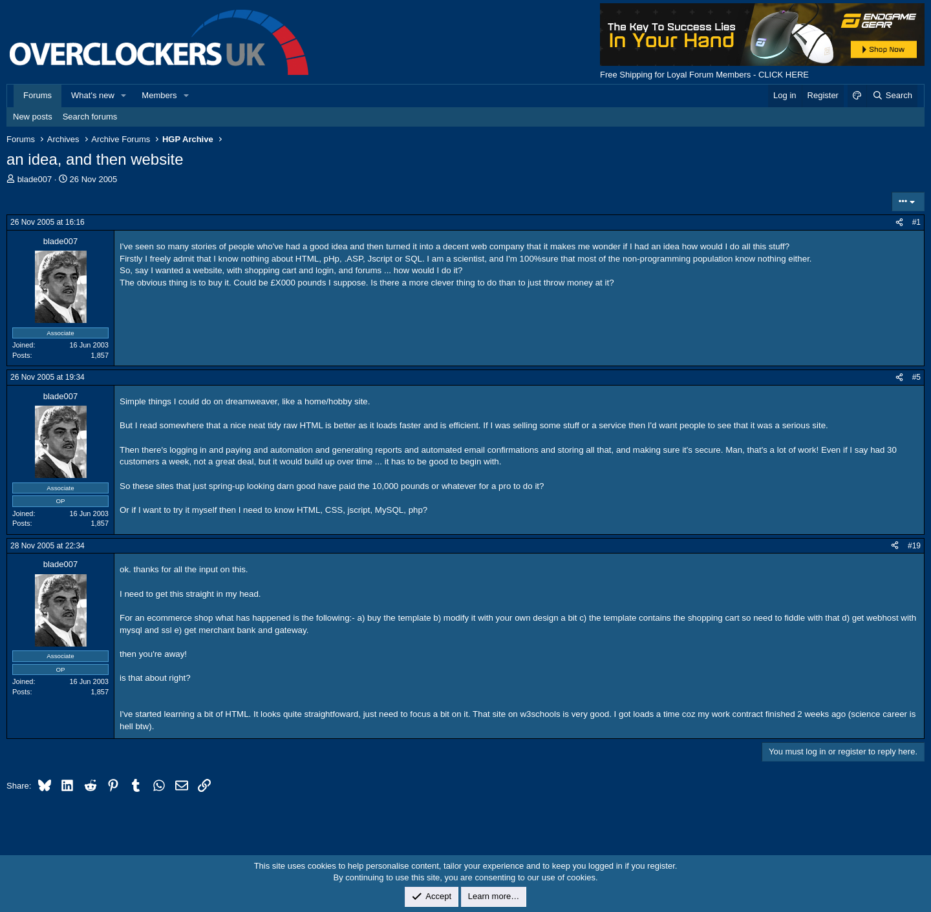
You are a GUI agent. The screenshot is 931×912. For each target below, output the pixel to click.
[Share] (899, 222)
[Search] (891, 96)
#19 (914, 545)
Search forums (90, 116)
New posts (32, 116)
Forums (37, 95)
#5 (916, 377)
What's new (92, 95)
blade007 (34, 179)
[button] (124, 96)
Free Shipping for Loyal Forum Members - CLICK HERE (704, 74)
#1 (916, 222)
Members (159, 95)
